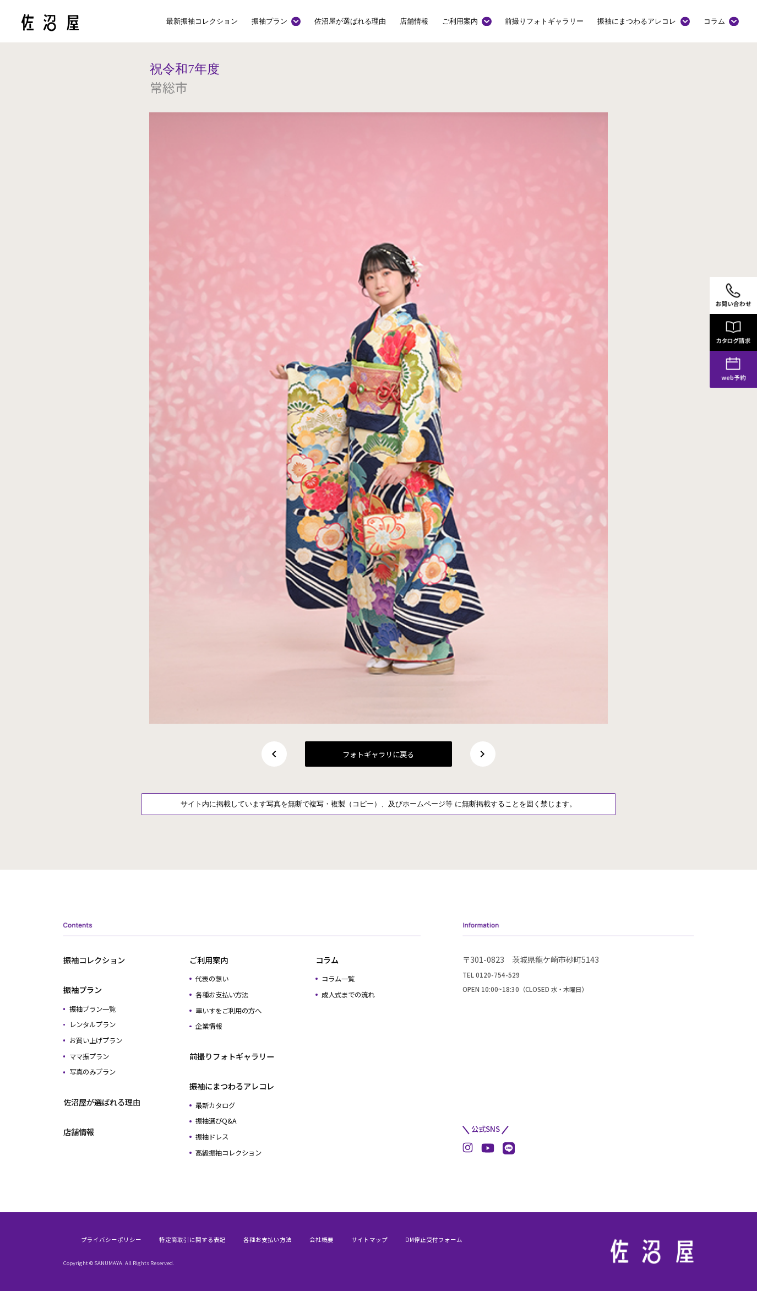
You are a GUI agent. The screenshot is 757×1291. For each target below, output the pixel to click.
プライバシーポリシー (111, 1239)
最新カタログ (215, 1105)
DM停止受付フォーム (433, 1239)
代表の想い (211, 979)
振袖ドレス (211, 1137)
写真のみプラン (92, 1072)
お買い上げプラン (95, 1040)
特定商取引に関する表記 (192, 1239)
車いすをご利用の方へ (228, 1011)
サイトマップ (369, 1239)
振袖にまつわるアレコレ (636, 21)
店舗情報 (414, 21)
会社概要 (321, 1239)
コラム (714, 21)
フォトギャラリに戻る (378, 754)
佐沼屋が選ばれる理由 (350, 21)
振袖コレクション (94, 959)
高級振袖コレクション (228, 1153)
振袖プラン (269, 21)
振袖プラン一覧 (92, 1009)
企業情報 (208, 1026)
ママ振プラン (89, 1056)
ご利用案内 (460, 21)
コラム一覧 (338, 979)
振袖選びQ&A (216, 1121)
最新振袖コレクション (202, 21)
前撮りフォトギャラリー (544, 21)
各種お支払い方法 (221, 995)
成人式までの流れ (348, 995)
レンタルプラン (92, 1024)
